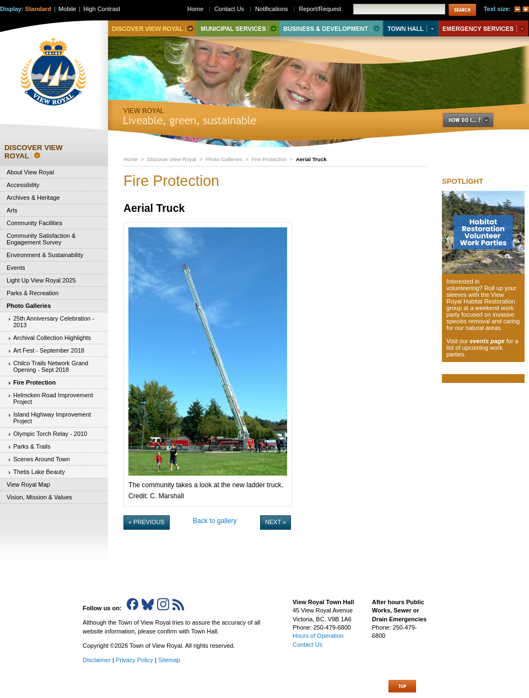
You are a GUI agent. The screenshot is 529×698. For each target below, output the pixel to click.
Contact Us (229, 9)
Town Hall (411, 28)
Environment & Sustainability (45, 255)
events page (486, 341)
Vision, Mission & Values (39, 497)
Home (130, 159)
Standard (38, 9)
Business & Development (331, 28)
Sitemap (169, 660)
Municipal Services (237, 28)
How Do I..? (474, 120)
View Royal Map (28, 484)
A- (517, 9)
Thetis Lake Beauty (39, 471)
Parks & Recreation (32, 293)
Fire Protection (269, 159)
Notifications (271, 9)
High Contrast (101, 9)
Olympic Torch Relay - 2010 (50, 433)
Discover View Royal (171, 159)
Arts (12, 210)
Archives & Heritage (33, 197)
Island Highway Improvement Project (52, 417)
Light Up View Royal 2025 (41, 280)
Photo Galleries (224, 159)
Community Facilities (34, 223)
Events (16, 267)
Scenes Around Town (41, 459)
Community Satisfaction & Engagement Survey (41, 239)
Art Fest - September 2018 (48, 350)
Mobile (67, 9)
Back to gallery (215, 521)
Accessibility (23, 185)
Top (402, 686)
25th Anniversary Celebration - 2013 (53, 321)
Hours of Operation (318, 635)
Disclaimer (97, 660)
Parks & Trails (31, 446)
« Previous (146, 522)
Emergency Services (483, 28)
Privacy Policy (134, 660)
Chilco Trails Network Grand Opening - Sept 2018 (50, 366)
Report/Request (320, 9)
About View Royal (30, 172)
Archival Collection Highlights (52, 337)
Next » (275, 522)
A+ (525, 9)
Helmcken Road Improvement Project (53, 398)
